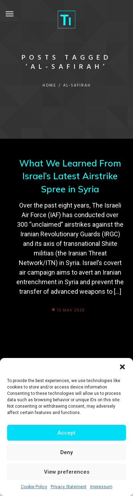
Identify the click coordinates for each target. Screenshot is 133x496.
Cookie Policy (34, 486)
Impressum (101, 486)
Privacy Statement (69, 486)
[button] (122, 366)
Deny (66, 452)
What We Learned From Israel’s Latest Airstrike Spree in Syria (70, 176)
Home (49, 85)
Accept (66, 433)
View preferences (66, 472)
